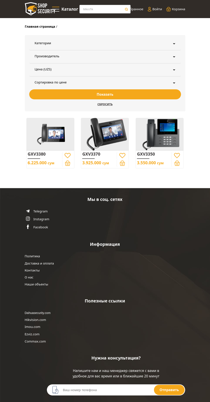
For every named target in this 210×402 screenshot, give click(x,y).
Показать (105, 94)
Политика (32, 256)
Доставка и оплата (39, 263)
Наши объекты (36, 284)
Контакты (32, 270)
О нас (29, 277)
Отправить (169, 389)
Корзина (175, 9)
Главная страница (40, 26)
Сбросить (105, 104)
